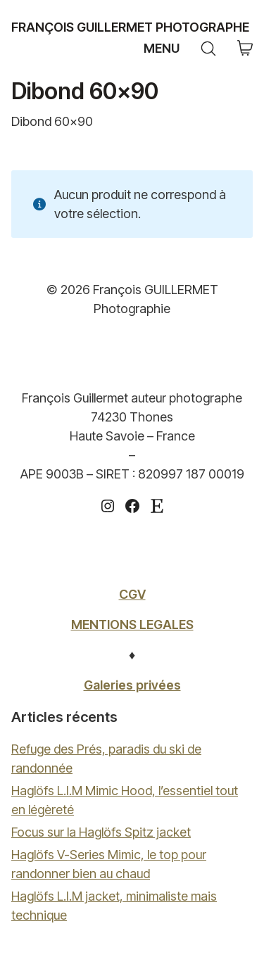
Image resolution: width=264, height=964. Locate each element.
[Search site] (208, 48)
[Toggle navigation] (159, 49)
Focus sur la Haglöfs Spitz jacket (101, 832)
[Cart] (245, 49)
